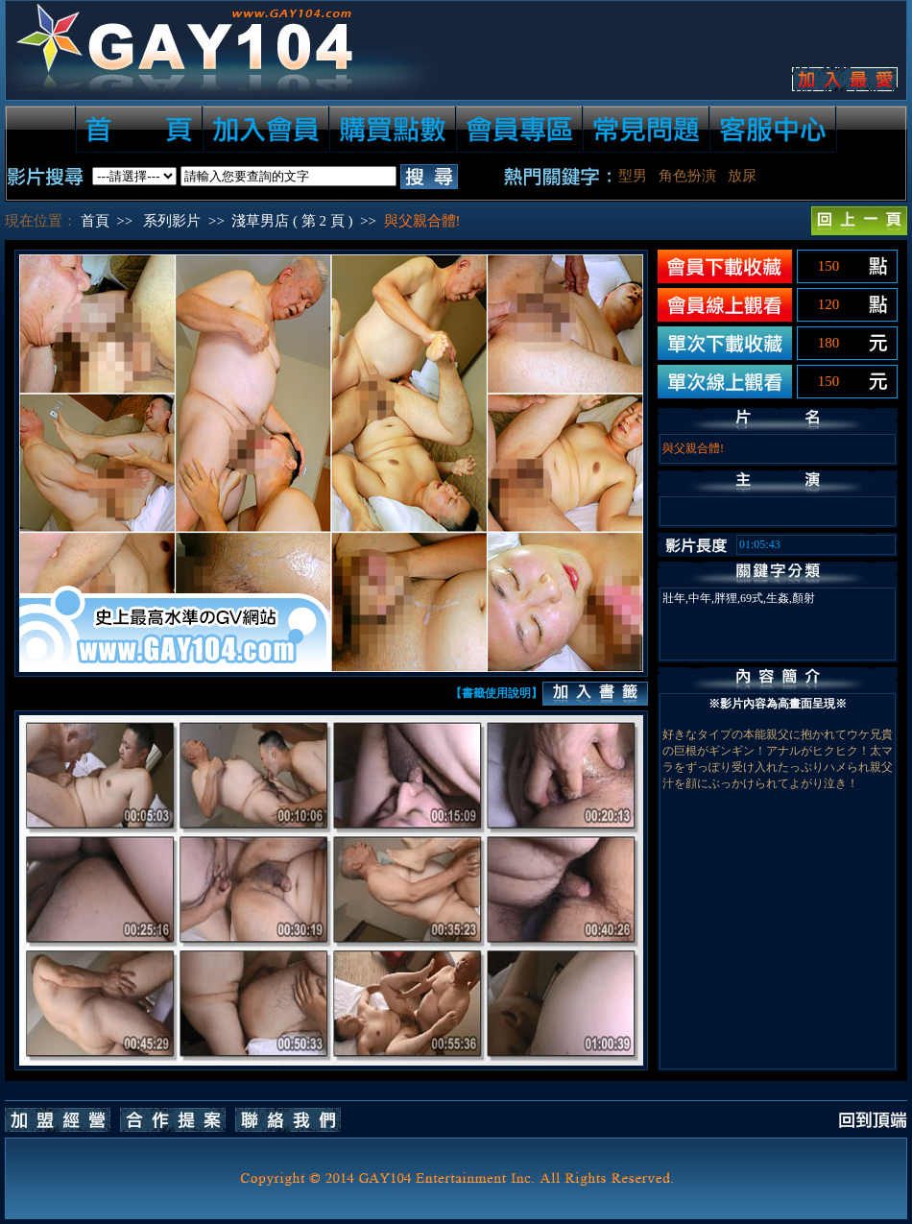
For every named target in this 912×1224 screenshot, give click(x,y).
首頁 (95, 220)
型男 (632, 175)
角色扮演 (687, 175)
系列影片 (172, 220)
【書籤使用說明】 (496, 693)
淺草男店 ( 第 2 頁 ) (291, 220)
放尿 (742, 175)
